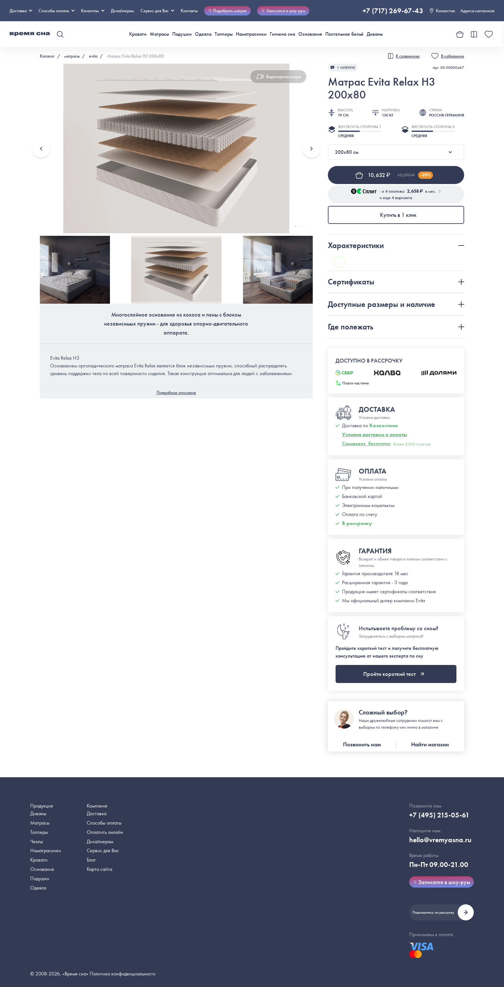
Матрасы (159, 34)
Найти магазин (430, 744)
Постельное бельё (344, 34)
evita (93, 56)
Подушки (182, 34)
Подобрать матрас (227, 11)
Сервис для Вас (157, 11)
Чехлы (36, 841)
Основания (310, 34)
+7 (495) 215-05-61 (439, 815)
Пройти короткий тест (393, 674)
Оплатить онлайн (105, 832)
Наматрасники (251, 34)
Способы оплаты (104, 822)
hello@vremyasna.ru (440, 839)
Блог (91, 859)
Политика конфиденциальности (123, 973)
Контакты (189, 11)
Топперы (224, 34)
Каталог (47, 56)
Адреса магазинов (477, 11)
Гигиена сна (282, 34)
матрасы (72, 56)
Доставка (21, 11)
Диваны (375, 34)
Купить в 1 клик (398, 214)
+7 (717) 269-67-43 (393, 10)
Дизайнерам (122, 11)
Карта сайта (99, 869)
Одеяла (203, 34)
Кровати (138, 34)
